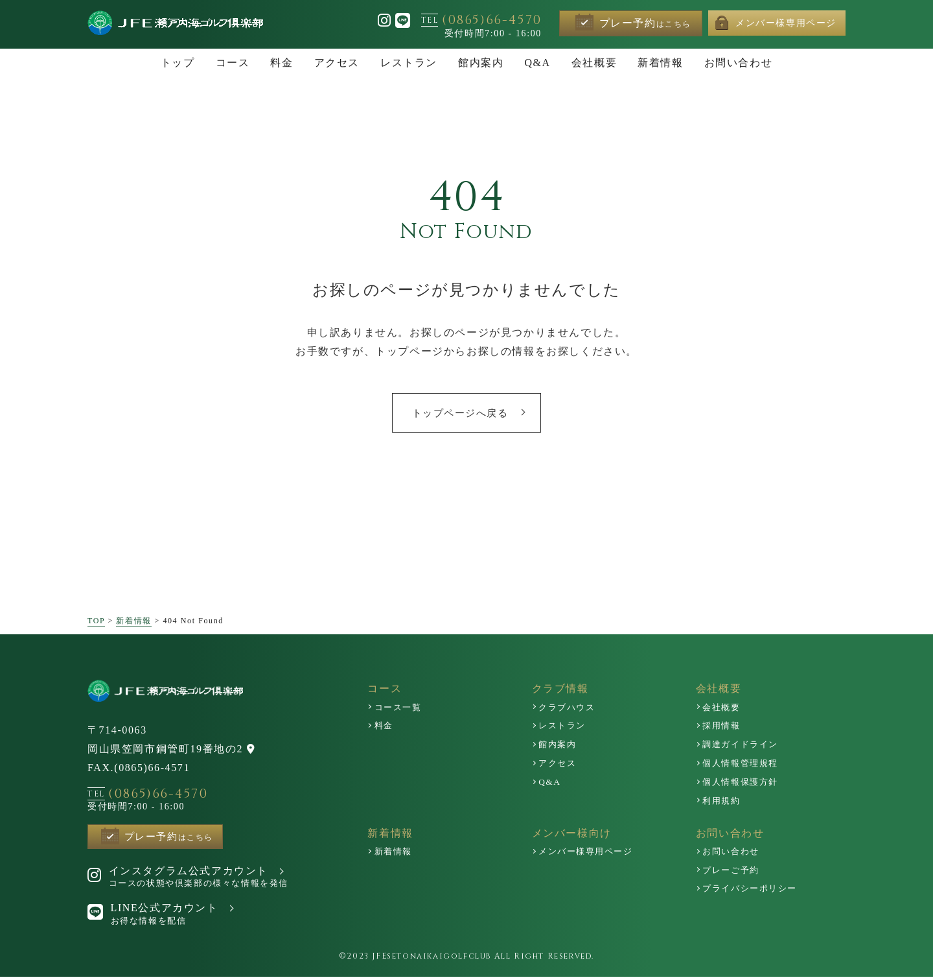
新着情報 (133, 622)
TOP (96, 622)
